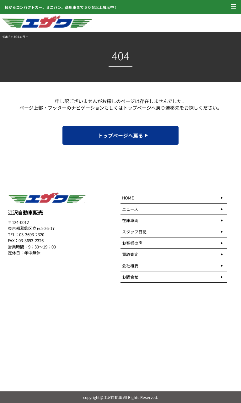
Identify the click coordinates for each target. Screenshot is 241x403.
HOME (6, 36)
